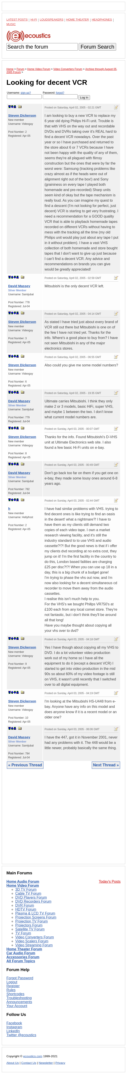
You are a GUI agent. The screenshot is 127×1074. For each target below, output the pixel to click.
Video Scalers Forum (31, 941)
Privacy (60, 1063)
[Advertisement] (63, 820)
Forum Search (97, 47)
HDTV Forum (25, 909)
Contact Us (28, 1063)
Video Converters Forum (34, 937)
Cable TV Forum (28, 893)
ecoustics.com (32, 1056)
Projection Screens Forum (35, 917)
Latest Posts (17, 19)
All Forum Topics (20, 961)
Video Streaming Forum (34, 945)
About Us (12, 1063)
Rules (11, 990)
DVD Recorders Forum (33, 901)
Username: (24, 95)
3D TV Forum (26, 889)
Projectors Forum (29, 925)
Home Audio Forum (22, 881)
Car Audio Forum (20, 953)
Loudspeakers (51, 19)
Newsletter (46, 1063)
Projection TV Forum (31, 921)
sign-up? (26, 92)
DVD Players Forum (31, 897)
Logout (11, 982)
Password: (60, 95)
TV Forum (23, 933)
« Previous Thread (25, 765)
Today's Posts (110, 881)
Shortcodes (15, 994)
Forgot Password (19, 978)
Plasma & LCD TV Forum (35, 913)
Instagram (14, 1027)
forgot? (60, 92)
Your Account (16, 1006)
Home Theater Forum (24, 949)
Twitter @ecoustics (21, 1035)
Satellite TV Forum (30, 929)
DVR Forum (24, 905)
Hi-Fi (34, 19)
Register (13, 986)
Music (11, 24)
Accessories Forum (22, 957)
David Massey (19, 286)
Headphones (102, 19)
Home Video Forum (22, 885)
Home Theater (77, 19)
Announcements (19, 1002)
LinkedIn (13, 1031)
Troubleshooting (19, 998)
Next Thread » (106, 765)
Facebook (14, 1023)
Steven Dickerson (22, 115)
